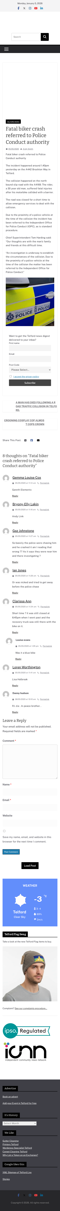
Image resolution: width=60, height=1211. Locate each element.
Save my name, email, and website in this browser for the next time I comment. (27, 839)
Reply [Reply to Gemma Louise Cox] (15, 496)
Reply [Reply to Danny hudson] (15, 712)
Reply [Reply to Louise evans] (18, 659)
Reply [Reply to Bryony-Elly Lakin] (15, 522)
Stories (6, 1179)
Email (11, 354)
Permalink (43, 483)
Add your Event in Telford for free (19, 1103)
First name (14, 343)
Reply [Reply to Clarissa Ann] (15, 632)
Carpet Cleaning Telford (15, 1151)
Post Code (14, 365)
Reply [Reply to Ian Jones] (15, 593)
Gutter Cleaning (11, 1141)
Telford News (13, 122)
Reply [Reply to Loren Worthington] (15, 685)
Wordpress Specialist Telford (17, 1148)
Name (7, 784)
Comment (9, 740)
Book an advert (10, 1096)
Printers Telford (10, 1144)
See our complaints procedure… (31, 1008)
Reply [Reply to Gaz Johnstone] (15, 562)
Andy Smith (28, 149)
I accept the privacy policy (26, 376)
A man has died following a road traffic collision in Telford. (36, 406)
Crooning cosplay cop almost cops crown (24, 422)
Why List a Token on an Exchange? (20, 1155)
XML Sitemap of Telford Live (17, 1172)
